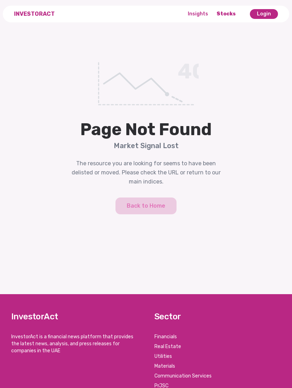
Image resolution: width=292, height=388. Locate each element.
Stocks (226, 14)
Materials (164, 366)
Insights (198, 14)
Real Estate (167, 346)
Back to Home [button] (146, 205)
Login (264, 14)
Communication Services (183, 376)
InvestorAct (34, 14)
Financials (165, 337)
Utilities (163, 356)
